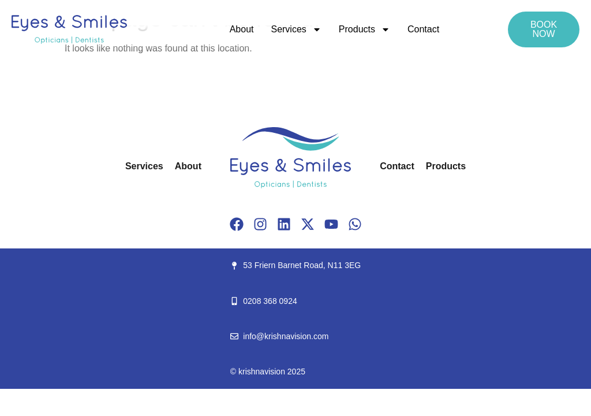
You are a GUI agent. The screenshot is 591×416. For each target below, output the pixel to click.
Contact (423, 29)
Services (296, 29)
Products (364, 29)
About (242, 29)
